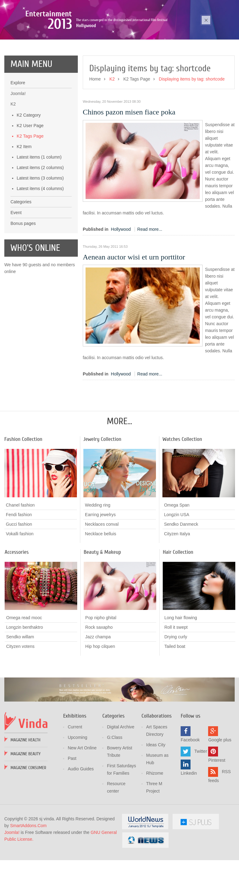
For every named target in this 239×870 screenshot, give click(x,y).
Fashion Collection (23, 473)
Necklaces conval (102, 558)
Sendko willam (20, 671)
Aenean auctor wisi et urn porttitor (134, 292)
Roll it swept (175, 661)
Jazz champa (98, 671)
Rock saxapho (99, 662)
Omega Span (177, 539)
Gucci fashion (19, 558)
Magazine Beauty (25, 788)
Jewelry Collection (102, 473)
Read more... (149, 263)
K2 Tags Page (30, 170)
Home (95, 113)
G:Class (114, 772)
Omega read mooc (24, 652)
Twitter (200, 786)
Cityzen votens (20, 681)
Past (72, 793)
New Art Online (82, 782)
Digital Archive (120, 761)
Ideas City (155, 779)
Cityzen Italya (177, 568)
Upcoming (77, 772)
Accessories (17, 586)
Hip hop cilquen (100, 681)
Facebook (190, 774)
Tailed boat (174, 680)
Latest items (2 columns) (40, 202)
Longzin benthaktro (24, 662)
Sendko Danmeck (181, 558)
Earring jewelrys (100, 549)
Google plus (219, 774)
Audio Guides (81, 803)
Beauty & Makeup (102, 586)
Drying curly (175, 671)
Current (75, 761)
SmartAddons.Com (28, 860)
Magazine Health (25, 774)
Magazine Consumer (28, 802)
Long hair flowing (180, 652)
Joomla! (11, 867)
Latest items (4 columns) (40, 223)
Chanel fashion (20, 539)
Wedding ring (97, 539)
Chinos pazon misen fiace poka (129, 147)
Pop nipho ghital (100, 652)
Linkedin (189, 808)
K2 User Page (30, 160)
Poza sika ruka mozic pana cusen (67, 40)
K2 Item (24, 181)
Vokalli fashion (20, 568)
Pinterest (216, 795)
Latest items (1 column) (39, 191)
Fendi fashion (19, 549)
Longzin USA (176, 549)
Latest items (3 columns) (40, 212)
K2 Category (29, 149)
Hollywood (121, 263)
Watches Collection (182, 473)
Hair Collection (178, 586)
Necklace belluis (100, 568)
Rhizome (154, 808)
